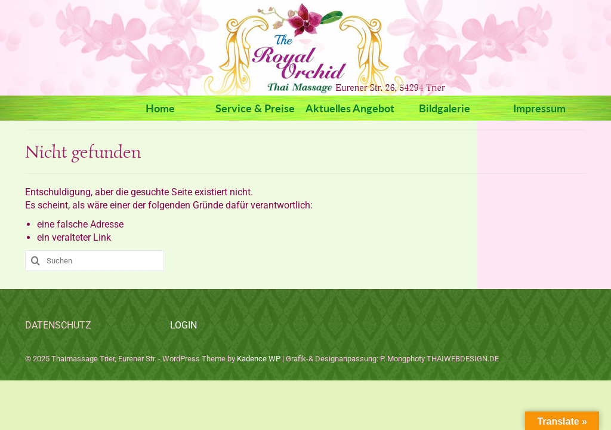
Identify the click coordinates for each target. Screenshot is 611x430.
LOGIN (183, 325)
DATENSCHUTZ (58, 325)
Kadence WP (258, 358)
